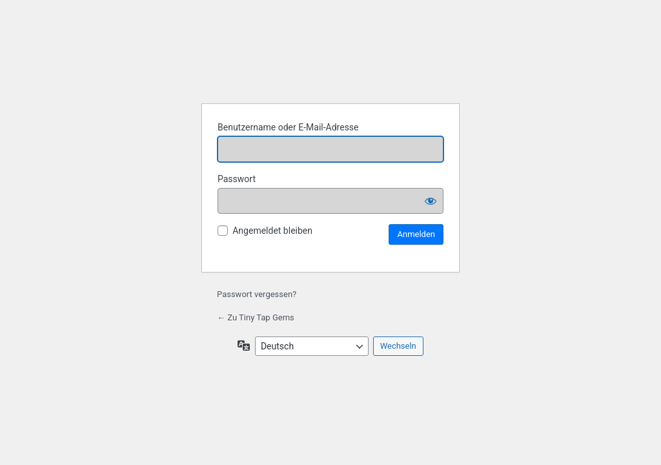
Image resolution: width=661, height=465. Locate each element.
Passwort (237, 179)
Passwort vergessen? (256, 294)
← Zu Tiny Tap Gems (255, 317)
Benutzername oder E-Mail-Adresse (288, 127)
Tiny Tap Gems (330, 60)
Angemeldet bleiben (272, 230)
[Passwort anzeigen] (430, 201)
